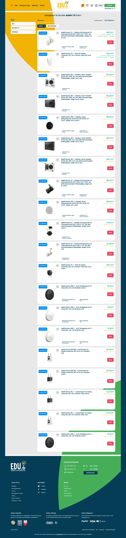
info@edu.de (69, 472)
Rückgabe (14, 486)
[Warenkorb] (99, 5)
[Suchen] (82, 5)
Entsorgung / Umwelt (16, 500)
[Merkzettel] (87, 5)
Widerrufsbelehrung (16, 488)
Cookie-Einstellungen (110, 529)
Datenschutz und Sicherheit (88, 529)
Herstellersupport (68, 496)
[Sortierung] (109, 20)
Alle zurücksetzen (52, 26)
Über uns (66, 486)
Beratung (110, 5)
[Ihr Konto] (92, 5)
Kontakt (66, 482)
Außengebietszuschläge (17, 493)
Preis (23, 24)
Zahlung (13, 496)
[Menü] (12, 5)
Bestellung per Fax (110, 8)
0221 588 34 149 (70, 469)
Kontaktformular (90, 473)
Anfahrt (65, 491)
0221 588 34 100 (70, 466)
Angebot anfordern (16, 498)
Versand (13, 491)
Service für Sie (16, 482)
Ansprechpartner (67, 493)
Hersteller (23, 28)
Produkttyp (23, 32)
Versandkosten (59, 534)
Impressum (101, 529)
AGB (97, 529)
